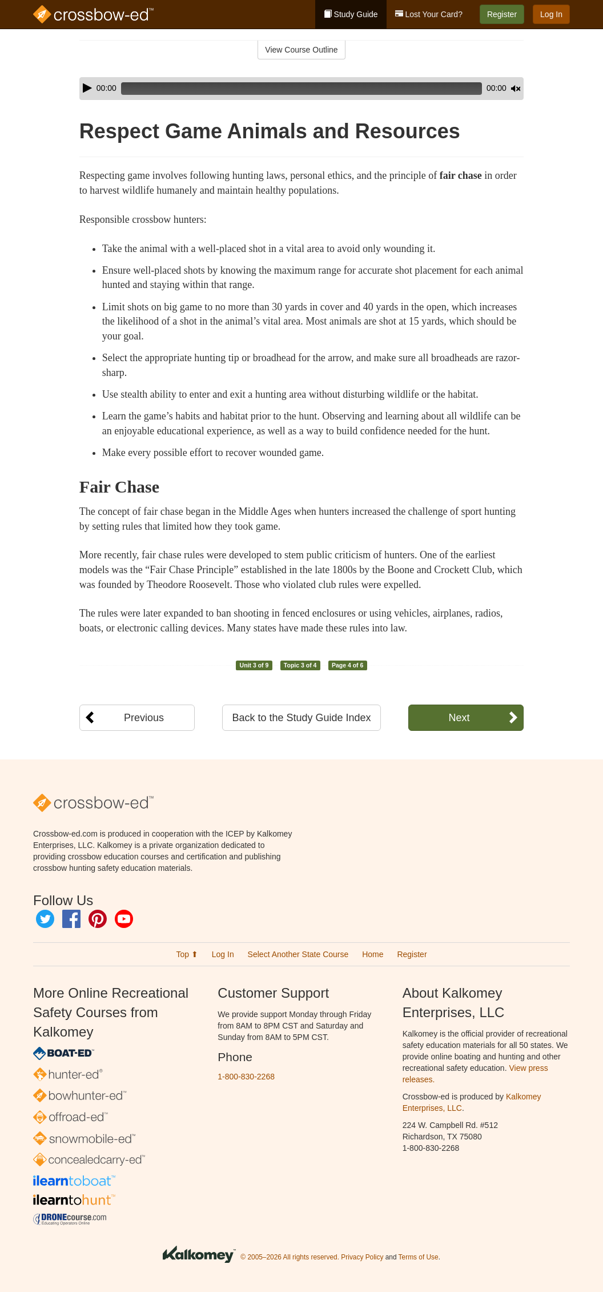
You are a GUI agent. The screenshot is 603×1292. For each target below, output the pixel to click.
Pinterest (98, 919)
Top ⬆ (187, 954)
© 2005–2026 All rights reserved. (289, 1257)
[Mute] (483, 88)
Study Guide (351, 14)
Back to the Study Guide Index (301, 717)
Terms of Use (419, 1257)
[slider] (285, 88)
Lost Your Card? (429, 14)
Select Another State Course (298, 954)
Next (458, 717)
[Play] (87, 88)
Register (502, 14)
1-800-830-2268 (246, 1076)
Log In (551, 14)
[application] (301, 88)
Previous (144, 717)
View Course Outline (301, 49)
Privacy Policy (362, 1257)
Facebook (71, 919)
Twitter (45, 919)
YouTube (124, 919)
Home (372, 954)
